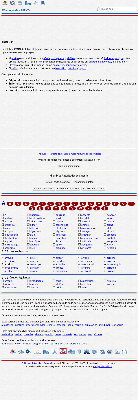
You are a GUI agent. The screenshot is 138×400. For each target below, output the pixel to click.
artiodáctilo (36, 280)
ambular (86, 234)
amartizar (61, 234)
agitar (33, 224)
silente (51, 324)
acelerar (8, 218)
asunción (9, 284)
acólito (59, 218)
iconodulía (117, 324)
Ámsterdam (10, 238)
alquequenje (11, 234)
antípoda (112, 241)
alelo (109, 228)
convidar (28, 334)
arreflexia (86, 261)
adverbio (86, 221)
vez (90, 334)
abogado (60, 214)
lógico (83, 68)
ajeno (110, 224)
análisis (27, 343)
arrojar (111, 271)
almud (110, 231)
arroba (8, 271)
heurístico (60, 68)
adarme (8, 221)
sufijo (14, 68)
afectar (111, 221)
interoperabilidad (35, 324)
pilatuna (19, 324)
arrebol (85, 257)
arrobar (34, 271)
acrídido (85, 218)
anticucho (86, 241)
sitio (66, 343)
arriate (59, 267)
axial (58, 287)
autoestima (10, 287)
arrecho (111, 257)
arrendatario (88, 264)
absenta (85, 214)
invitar (18, 334)
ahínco (85, 224)
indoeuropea (111, 58)
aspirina (111, 280)
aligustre (60, 231)
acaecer (111, 214)
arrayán (8, 257)
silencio (39, 334)
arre (32, 257)
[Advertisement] (69, 28)
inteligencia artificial (102, 366)
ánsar (59, 241)
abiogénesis (57, 58)
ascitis (59, 280)
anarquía (94, 61)
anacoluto (105, 61)
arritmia (111, 267)
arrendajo (35, 264)
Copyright (48, 363)
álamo (7, 228)
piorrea (82, 65)
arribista (86, 267)
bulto (58, 334)
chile (84, 343)
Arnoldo (111, 247)
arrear (59, 257)
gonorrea (70, 65)
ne (122, 58)
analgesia (118, 61)
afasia (46, 58)
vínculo (98, 334)
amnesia (111, 234)
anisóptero (36, 241)
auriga (110, 284)
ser (47, 343)
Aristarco (86, 247)
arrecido (9, 261)
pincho (49, 334)
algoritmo (35, 231)
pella (70, 324)
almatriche (7, 324)
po (52, 343)
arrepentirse (11, 267)
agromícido (62, 224)
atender (34, 284)
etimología (7, 343)
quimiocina (91, 324)
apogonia (86, 244)
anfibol (111, 238)
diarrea (60, 65)
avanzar (34, 287)
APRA (110, 244)
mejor (58, 343)
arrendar (60, 264)
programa (38, 343)
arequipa (61, 247)
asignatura (87, 280)
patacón (61, 324)
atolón (59, 284)
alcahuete (61, 228)
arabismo (9, 247)
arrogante (86, 271)
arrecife (34, 261)
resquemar (80, 334)
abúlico (71, 58)
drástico (72, 68)
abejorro (35, 214)
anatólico (61, 238)
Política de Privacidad (32, 363)
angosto (8, 241)
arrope (8, 280)
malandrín (7, 334)
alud (32, 234)
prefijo (15, 58)
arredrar (60, 261)
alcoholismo (88, 228)
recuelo (79, 324)
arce (32, 247)
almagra (85, 231)
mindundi (104, 324)
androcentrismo (90, 238)
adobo (59, 221)
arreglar (111, 261)
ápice (59, 244)
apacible (34, 244)
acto (109, 218)
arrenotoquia (114, 264)
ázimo (84, 287)
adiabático (36, 221)
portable (75, 343)
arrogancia (61, 271)
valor (18, 343)
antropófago (11, 244)
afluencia (9, 224)
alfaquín (8, 231)
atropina (86, 284)
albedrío (34, 228)
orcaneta (67, 334)
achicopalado (37, 218)
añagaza (34, 238)
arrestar (34, 267)
